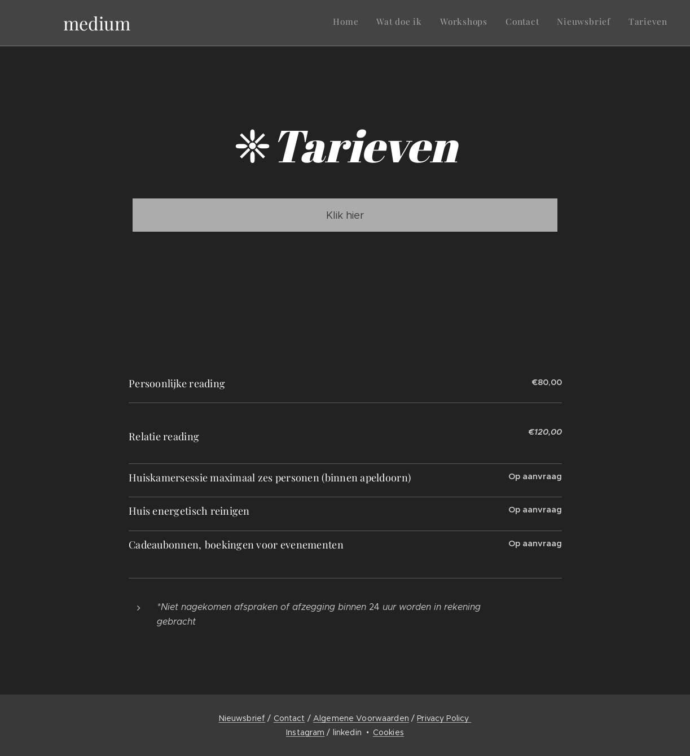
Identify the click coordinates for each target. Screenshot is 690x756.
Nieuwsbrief (242, 718)
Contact (289, 718)
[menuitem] (580, 23)
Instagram (305, 732)
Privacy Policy (444, 718)
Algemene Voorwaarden (361, 718)
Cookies (388, 732)
